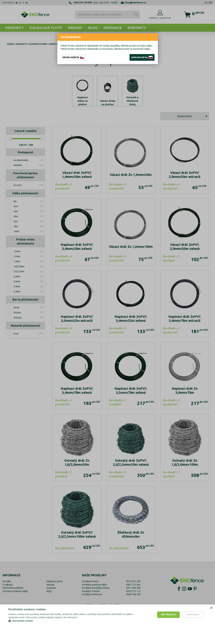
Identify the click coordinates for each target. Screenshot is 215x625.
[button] (72, 620)
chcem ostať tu (73, 57)
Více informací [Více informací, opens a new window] (70, 617)
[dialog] (107, 614)
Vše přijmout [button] (168, 614)
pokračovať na (142, 57)
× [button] (211, 608)
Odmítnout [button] (193, 614)
